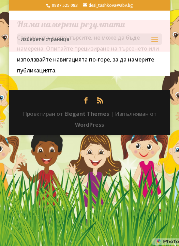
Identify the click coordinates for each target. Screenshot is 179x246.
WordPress (89, 124)
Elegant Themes (86, 114)
